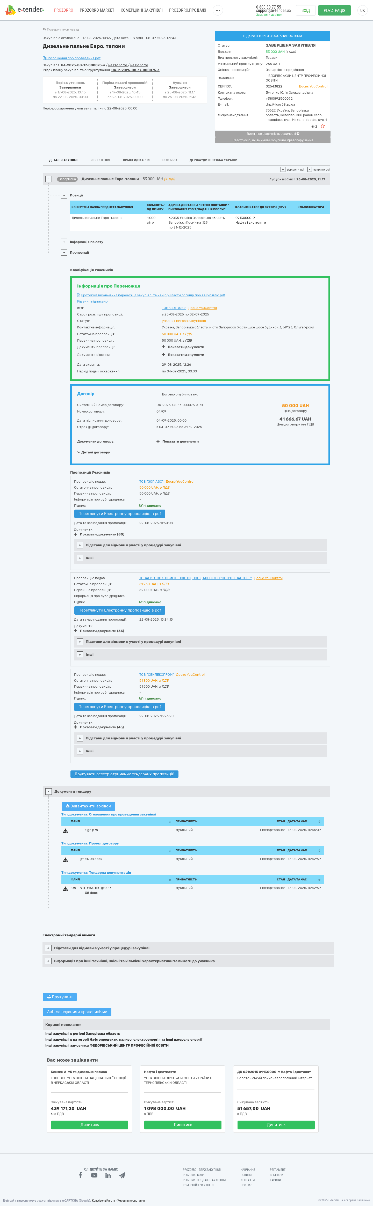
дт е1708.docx (91, 859)
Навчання (248, 1170)
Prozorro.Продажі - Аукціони (204, 1180)
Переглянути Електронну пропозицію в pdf (119, 513)
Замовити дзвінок (269, 15)
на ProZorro (118, 65)
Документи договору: (95, 441)
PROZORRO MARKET (97, 10)
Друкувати (60, 997)
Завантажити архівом (88, 806)
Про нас (246, 1185)
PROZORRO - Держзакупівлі (202, 1170)
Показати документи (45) (99, 727)
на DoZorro (139, 65)
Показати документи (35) (99, 631)
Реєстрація (334, 10)
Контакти (248, 1180)
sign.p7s (91, 830)
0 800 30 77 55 (268, 7)
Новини (246, 1175)
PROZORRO (63, 10)
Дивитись (90, 1124)
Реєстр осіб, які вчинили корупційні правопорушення (273, 140)
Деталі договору (93, 452)
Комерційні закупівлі (142, 10)
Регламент (277, 1170)
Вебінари (276, 1175)
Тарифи (275, 1180)
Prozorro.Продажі (187, 10)
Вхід (306, 10)
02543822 (274, 86)
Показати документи (183, 347)
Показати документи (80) (99, 534)
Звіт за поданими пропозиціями (77, 1012)
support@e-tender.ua (273, 10)
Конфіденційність (103, 1200)
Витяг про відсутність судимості (273, 134)
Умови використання (131, 1200)
